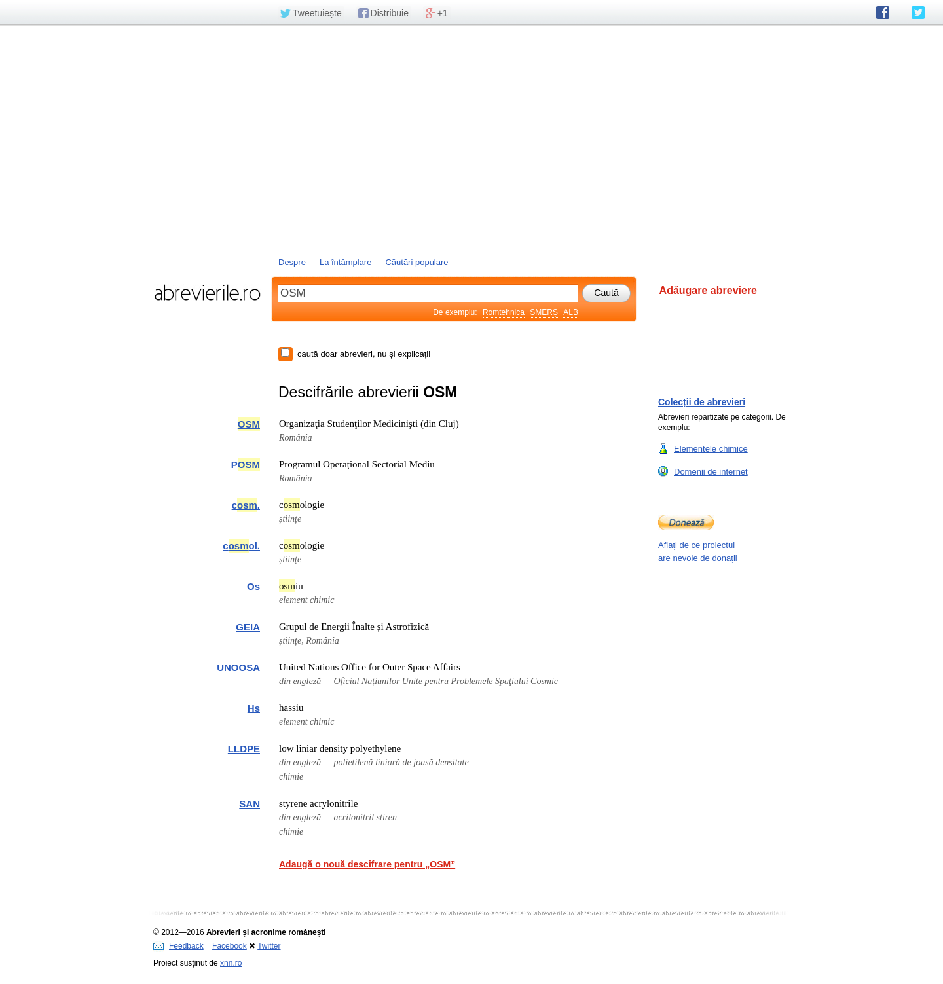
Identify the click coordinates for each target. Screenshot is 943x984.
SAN (249, 803)
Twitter (268, 946)
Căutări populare (416, 262)
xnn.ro (231, 963)
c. (246, 505)
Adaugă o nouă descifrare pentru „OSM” (367, 864)
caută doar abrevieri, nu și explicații (363, 354)
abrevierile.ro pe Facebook (882, 12)
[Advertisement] (471, 139)
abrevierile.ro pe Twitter (918, 12)
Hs (254, 708)
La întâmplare (346, 262)
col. (241, 546)
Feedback (178, 946)
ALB (570, 312)
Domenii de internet (711, 471)
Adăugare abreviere (708, 290)
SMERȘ (544, 312)
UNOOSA (238, 667)
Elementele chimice (711, 448)
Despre (292, 262)
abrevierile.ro (207, 292)
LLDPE (244, 748)
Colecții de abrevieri (701, 402)
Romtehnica (504, 312)
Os (253, 586)
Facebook (229, 946)
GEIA (248, 626)
